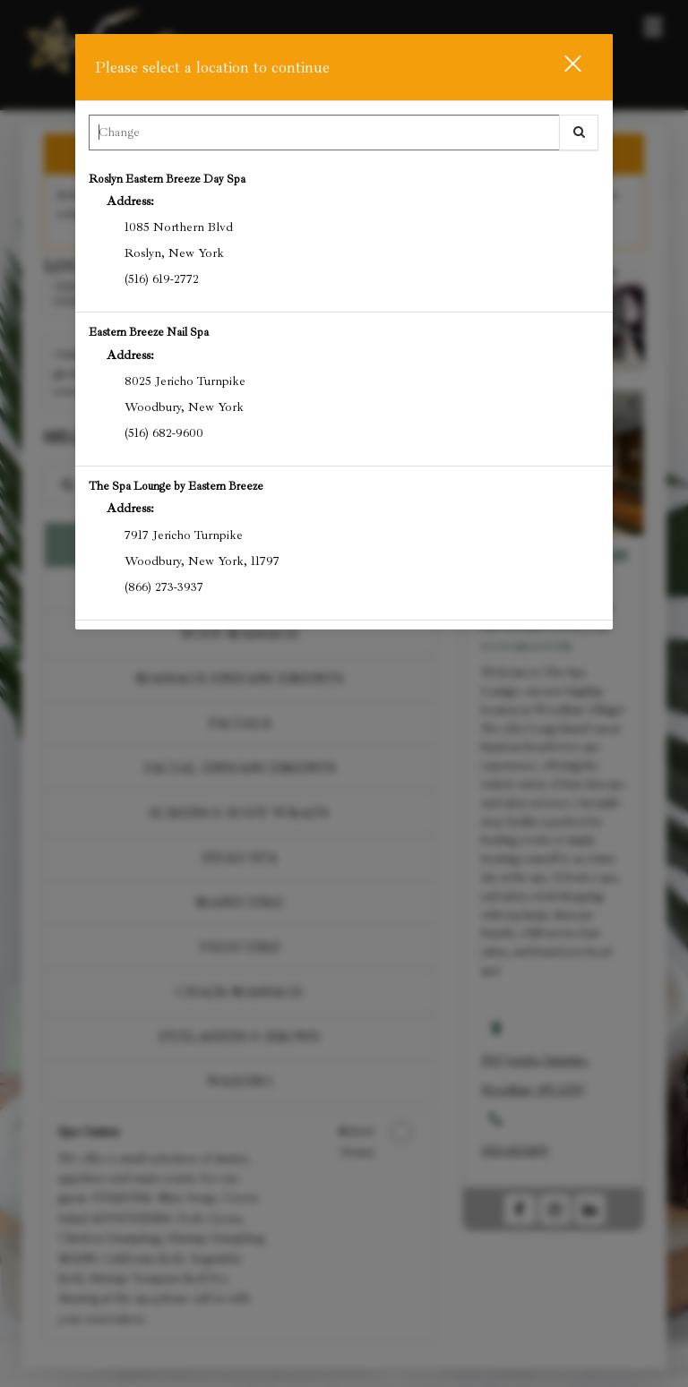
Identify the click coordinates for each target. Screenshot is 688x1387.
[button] (561, 66)
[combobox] (343, 137)
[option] (343, 236)
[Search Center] (324, 132)
